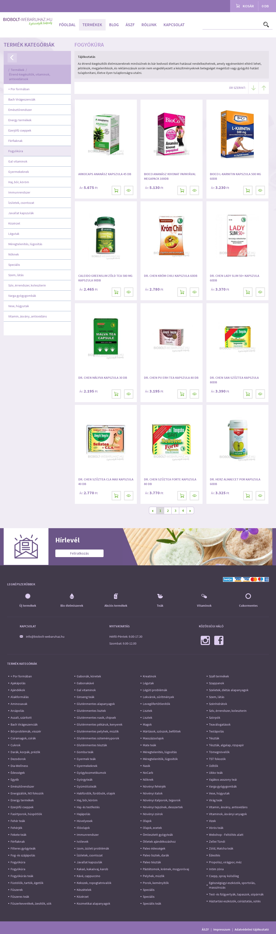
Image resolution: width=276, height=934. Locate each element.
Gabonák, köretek (89, 676)
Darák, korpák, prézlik (25, 752)
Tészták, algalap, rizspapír (226, 745)
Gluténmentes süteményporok (98, 738)
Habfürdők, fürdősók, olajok (96, 793)
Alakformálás (20, 697)
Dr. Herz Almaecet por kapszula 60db (235, 481)
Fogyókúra (15, 151)
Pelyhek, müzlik (153, 876)
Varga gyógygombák (22, 296)
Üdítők (213, 766)
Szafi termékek (219, 676)
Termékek (92, 24)
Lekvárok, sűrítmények (158, 697)
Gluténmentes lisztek (91, 711)
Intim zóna (216, 869)
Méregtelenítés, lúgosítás (25, 244)
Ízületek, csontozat (21, 203)
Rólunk (149, 24)
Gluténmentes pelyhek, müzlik (98, 731)
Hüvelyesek (85, 821)
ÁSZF (130, 24)
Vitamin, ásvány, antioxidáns (27, 316)
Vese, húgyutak (18, 306)
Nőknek (13, 254)
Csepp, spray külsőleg (224, 876)
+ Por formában (19, 89)
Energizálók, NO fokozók (27, 793)
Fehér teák (18, 821)
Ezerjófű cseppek (19, 130)
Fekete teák (18, 835)
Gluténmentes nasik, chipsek (96, 717)
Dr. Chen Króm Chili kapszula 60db (170, 276)
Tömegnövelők (219, 752)
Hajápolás (83, 814)
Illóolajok (83, 828)
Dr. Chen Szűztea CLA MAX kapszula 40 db (105, 481)
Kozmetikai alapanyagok (93, 903)
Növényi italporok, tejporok (161, 800)
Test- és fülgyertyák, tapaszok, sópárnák (236, 894)
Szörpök (214, 717)
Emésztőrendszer (20, 110)
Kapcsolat (174, 24)
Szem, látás (16, 275)
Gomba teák (85, 752)
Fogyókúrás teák (22, 876)
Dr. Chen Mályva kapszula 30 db (102, 378)
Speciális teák (152, 903)
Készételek (84, 890)
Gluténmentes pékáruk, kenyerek (99, 724)
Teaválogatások (220, 724)
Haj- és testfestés (88, 807)
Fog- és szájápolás (23, 855)
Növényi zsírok (153, 814)
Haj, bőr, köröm (18, 182)
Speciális (14, 265)
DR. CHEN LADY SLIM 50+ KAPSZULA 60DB (234, 278)
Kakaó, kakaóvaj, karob (92, 869)
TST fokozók (217, 759)
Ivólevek (82, 841)
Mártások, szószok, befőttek (162, 731)
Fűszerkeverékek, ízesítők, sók (31, 903)
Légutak (13, 234)
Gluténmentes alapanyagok (96, 704)
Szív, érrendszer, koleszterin (27, 285)
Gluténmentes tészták (92, 745)
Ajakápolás (18, 683)
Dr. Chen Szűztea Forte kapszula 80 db (170, 481)
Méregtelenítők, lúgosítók (160, 759)
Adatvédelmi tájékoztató (252, 929)
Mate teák (149, 745)
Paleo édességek (154, 848)
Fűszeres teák (20, 897)
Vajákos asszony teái (223, 779)
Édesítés (214, 855)
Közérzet (14, 223)
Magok (147, 724)
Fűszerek (17, 890)
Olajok (147, 821)
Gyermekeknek (18, 172)
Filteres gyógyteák (23, 848)
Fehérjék (16, 828)
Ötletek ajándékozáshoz (159, 841)
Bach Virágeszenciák (21, 99)
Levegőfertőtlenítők (156, 704)
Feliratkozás (79, 553)
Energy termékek (19, 120)
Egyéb (15, 779)
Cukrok (15, 745)
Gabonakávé (85, 683)
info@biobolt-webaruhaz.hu (45, 636)
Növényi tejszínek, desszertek (163, 807)
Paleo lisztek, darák (156, 855)
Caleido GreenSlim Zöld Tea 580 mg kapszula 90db (105, 278)
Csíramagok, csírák (23, 738)
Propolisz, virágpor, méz (225, 862)
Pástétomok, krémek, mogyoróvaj (166, 869)
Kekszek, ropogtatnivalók (94, 883)
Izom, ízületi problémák (93, 848)
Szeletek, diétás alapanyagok (228, 690)
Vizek (212, 821)
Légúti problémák (155, 690)
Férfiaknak (15, 141)
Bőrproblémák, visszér (26, 731)
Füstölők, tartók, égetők (27, 883)
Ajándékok (18, 690)
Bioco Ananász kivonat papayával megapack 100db (170, 176)
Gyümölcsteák (86, 786)
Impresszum (221, 929)
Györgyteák (85, 779)
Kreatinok (149, 676)
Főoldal (67, 24)
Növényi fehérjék (154, 786)
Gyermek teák (86, 759)
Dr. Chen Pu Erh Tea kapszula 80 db (171, 378)
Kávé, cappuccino (88, 876)
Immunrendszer (19, 192)
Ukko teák (216, 773)
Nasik (146, 766)
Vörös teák (216, 828)
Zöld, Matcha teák (221, 848)
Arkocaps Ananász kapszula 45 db (104, 174)
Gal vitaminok (17, 161)
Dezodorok (18, 759)
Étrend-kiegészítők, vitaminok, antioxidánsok (29, 76)
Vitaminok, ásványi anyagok (228, 814)
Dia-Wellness (19, 766)
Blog (114, 24)
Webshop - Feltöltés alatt (226, 835)
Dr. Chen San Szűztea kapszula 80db (234, 380)
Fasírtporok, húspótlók (26, 814)
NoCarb (148, 773)
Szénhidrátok (218, 704)
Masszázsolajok (153, 738)
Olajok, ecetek (152, 828)
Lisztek (147, 711)
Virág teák (215, 800)
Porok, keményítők (156, 883)
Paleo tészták (152, 862)
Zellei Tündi (217, 841)
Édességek (18, 773)
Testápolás (216, 731)
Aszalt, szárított (21, 717)
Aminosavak (19, 704)
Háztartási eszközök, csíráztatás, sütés (235, 901)
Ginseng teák (85, 697)
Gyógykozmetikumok (91, 773)
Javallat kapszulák (21, 213)
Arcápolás (17, 711)
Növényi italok (153, 793)
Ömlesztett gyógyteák (158, 835)
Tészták (214, 738)
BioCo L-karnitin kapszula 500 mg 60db (235, 176)
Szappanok (216, 683)
